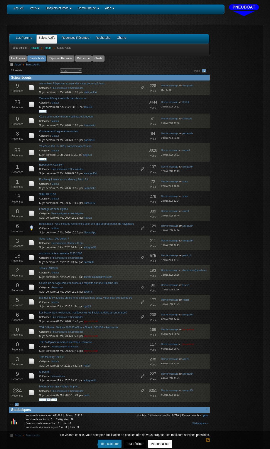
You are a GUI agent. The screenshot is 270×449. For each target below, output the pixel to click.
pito (205, 415)
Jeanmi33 (89, 188)
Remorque (57, 287)
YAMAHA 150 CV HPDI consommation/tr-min (65, 146)
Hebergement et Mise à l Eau (67, 243)
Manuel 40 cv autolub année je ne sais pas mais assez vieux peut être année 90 (85, 297)
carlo (86, 395)
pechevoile (187, 133)
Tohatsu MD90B (48, 268)
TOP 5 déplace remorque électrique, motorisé (65, 342)
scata (185, 181)
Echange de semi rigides (53, 209)
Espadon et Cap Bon (51, 164)
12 (54, 400)
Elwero (88, 291)
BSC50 (88, 107)
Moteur (55, 102)
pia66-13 (186, 255)
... (51, 400)
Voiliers (55, 228)
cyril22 (87, 306)
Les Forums (18, 58)
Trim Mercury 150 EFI (51, 357)
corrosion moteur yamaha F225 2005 (60, 253)
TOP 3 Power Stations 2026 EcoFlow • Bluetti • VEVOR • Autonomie (78, 327)
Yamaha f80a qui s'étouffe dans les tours (62, 98)
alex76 (185, 359)
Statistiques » (200, 423)
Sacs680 (88, 262)
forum (18, 64)
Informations (58, 376)
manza (88, 217)
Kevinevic (89, 125)
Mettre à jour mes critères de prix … (60, 386)
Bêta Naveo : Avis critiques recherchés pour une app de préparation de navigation (86, 223)
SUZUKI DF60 (47, 194)
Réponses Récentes (60, 58)
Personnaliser (160, 444)
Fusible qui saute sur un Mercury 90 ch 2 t (63, 179)
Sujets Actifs (37, 58)
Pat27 (86, 365)
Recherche (83, 58)
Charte (98, 58)
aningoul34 (90, 92)
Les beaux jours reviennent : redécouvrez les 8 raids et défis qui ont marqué (83, 312)
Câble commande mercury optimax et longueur (66, 116)
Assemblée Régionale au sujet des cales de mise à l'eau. (72, 83)
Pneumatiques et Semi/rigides (67, 88)
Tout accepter (109, 444)
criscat (185, 211)
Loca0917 (89, 202)
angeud (87, 154)
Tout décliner (134, 444)
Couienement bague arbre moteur (58, 131)
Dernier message (169, 85)
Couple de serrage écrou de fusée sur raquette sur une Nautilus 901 (78, 283)
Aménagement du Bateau (65, 346)
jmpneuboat (91, 321)
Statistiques (21, 410)
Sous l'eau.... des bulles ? (54, 238)
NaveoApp (90, 232)
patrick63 (89, 140)
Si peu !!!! (44, 371)
